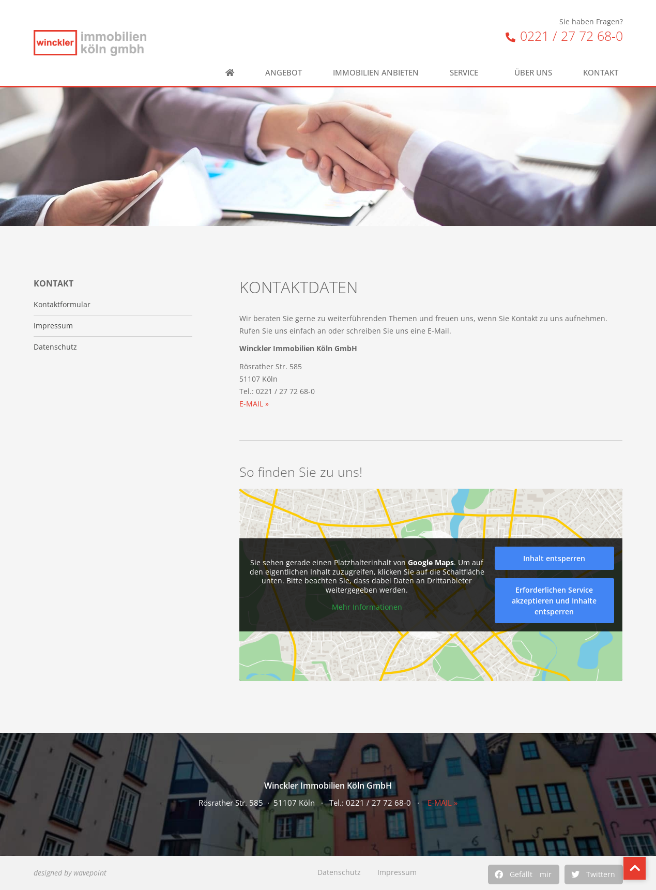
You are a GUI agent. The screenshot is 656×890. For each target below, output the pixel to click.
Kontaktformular (62, 304)
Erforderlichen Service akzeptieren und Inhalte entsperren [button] (554, 600)
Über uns (533, 72)
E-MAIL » (254, 404)
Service (466, 72)
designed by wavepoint (70, 873)
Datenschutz (339, 872)
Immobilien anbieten (376, 72)
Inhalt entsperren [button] (555, 558)
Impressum (397, 872)
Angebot (283, 72)
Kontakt (603, 72)
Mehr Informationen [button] (367, 607)
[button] (523, 874)
